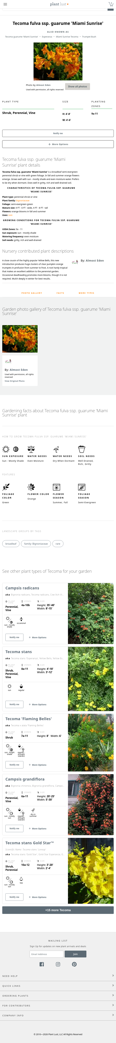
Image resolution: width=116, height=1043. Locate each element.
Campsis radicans (22, 587)
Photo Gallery (32, 293)
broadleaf (10, 543)
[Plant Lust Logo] (59, 4)
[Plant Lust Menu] (5, 4)
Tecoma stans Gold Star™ (29, 842)
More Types (86, 293)
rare (10, 215)
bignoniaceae (22, 200)
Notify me (58, 133)
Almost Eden (19, 370)
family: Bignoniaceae (36, 543)
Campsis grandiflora (25, 779)
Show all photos (77, 86)
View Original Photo (15, 381)
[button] (58, 144)
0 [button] (111, 3)
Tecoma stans (18, 651)
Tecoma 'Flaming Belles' (28, 718)
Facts (60, 293)
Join (75, 954)
